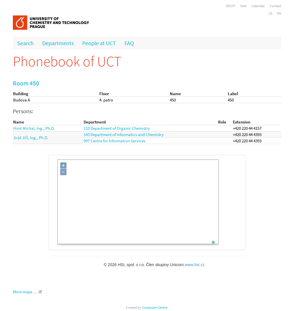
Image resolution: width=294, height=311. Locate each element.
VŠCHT (230, 6)
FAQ (129, 43)
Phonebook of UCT (67, 61)
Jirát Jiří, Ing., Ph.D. (30, 137)
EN (279, 13)
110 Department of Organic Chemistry (117, 128)
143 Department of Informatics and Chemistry (124, 134)
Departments (58, 43)
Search (25, 43)
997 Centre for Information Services (114, 140)
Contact (275, 6)
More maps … (25, 291)
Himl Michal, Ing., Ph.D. (34, 128)
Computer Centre (154, 307)
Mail (243, 6)
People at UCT (99, 43)
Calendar (258, 6)
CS (270, 13)
